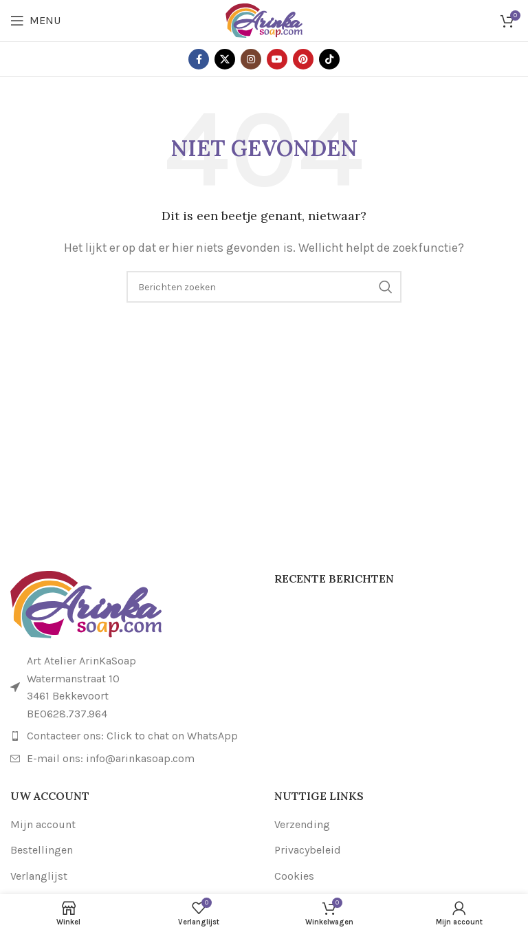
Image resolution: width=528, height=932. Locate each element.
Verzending (302, 824)
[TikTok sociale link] (329, 59)
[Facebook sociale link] (198, 59)
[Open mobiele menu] (35, 20)
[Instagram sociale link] (251, 59)
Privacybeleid (307, 849)
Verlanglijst (38, 875)
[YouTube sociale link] (277, 59)
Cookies (294, 875)
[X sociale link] (224, 59)
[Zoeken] (264, 287)
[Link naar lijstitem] (132, 736)
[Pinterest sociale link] (303, 59)
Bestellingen (41, 849)
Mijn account (43, 824)
